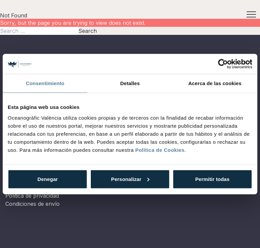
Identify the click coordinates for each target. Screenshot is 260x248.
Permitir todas (212, 179)
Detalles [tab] (130, 83)
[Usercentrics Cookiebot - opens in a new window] (223, 64)
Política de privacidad (32, 195)
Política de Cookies (160, 149)
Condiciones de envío (32, 203)
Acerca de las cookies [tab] (215, 83)
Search (87, 30)
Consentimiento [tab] (45, 83)
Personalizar (130, 179)
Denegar (48, 179)
